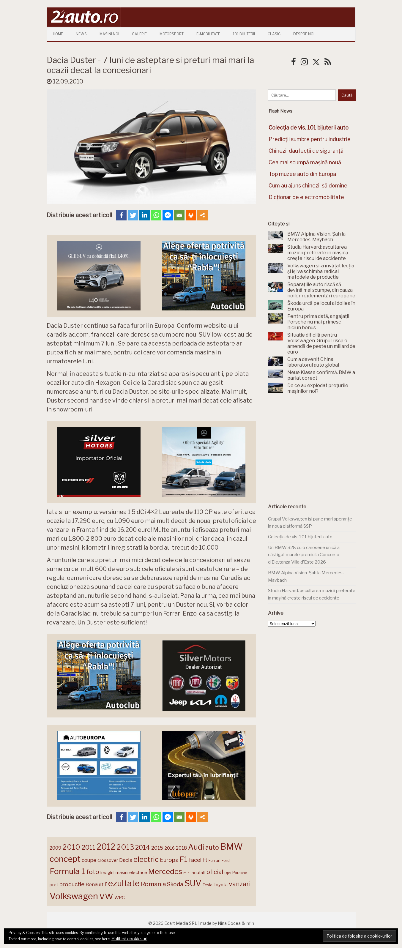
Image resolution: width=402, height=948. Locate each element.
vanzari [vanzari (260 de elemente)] (239, 884)
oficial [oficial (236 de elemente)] (214, 872)
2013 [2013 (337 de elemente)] (125, 847)
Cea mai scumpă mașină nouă (305, 162)
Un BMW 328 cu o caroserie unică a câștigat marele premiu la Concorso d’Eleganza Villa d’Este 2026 (304, 555)
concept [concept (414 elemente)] (65, 859)
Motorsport (172, 34)
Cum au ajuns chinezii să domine (308, 185)
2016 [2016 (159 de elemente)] (169, 848)
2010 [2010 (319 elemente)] (71, 847)
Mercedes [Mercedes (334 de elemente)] (165, 871)
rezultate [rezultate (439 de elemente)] (122, 883)
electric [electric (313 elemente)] (146, 859)
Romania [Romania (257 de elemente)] (153, 884)
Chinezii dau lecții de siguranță (306, 151)
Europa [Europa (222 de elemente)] (169, 859)
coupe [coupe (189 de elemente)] (89, 860)
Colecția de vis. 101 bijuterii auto (300, 537)
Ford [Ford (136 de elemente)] (226, 860)
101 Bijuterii (244, 34)
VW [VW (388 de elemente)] (106, 896)
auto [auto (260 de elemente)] (212, 847)
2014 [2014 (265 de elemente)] (142, 847)
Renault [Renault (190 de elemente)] (95, 884)
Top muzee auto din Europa (302, 174)
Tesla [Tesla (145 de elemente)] (207, 884)
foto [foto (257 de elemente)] (92, 872)
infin (250, 923)
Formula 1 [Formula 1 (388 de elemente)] (67, 871)
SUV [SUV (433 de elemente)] (193, 883)
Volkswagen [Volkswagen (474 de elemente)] (74, 896)
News (81, 34)
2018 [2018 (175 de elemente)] (181, 848)
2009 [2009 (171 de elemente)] (55, 848)
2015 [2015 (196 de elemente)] (157, 848)
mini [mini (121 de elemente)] (186, 873)
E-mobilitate (208, 34)
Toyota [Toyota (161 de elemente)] (221, 884)
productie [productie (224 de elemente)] (71, 884)
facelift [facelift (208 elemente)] (198, 859)
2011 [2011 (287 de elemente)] (88, 847)
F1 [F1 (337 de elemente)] (183, 859)
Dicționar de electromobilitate (306, 197)
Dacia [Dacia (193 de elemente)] (125, 860)
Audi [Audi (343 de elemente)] (196, 847)
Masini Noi (109, 34)
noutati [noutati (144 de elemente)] (198, 872)
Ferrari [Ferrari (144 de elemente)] (214, 860)
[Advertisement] (312, 448)
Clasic (274, 34)
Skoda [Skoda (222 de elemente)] (175, 884)
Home (58, 34)
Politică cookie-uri (129, 938)
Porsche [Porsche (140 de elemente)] (239, 872)
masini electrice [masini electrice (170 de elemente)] (131, 872)
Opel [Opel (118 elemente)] (227, 873)
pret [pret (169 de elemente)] (54, 884)
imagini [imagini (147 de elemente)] (107, 872)
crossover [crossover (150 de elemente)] (107, 860)
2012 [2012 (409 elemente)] (106, 847)
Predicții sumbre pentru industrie (310, 139)
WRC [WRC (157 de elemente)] (119, 897)
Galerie (139, 34)
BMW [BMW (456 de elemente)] (231, 846)
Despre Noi (303, 34)
